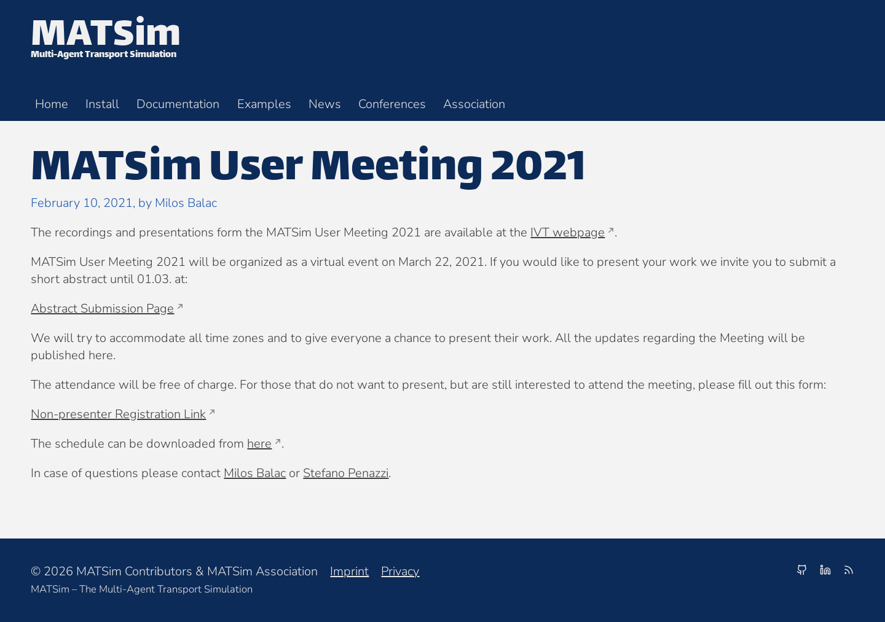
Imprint (349, 571)
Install (102, 104)
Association (474, 104)
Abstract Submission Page (102, 308)
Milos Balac (255, 473)
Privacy (400, 571)
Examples (264, 104)
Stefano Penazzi (345, 473)
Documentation (177, 104)
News (325, 104)
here (259, 443)
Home (51, 104)
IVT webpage (567, 232)
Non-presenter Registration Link (118, 414)
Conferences (392, 104)
